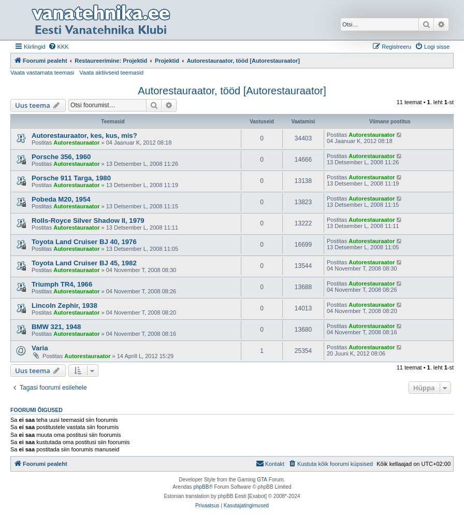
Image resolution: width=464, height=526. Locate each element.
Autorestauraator (76, 142)
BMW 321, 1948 (56, 327)
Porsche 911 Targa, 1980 (71, 178)
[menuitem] (58, 46)
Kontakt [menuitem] (270, 463)
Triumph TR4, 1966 (62, 284)
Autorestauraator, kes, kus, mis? (84, 135)
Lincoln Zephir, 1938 (64, 305)
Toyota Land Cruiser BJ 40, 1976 (84, 242)
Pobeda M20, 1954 (61, 199)
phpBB (201, 487)
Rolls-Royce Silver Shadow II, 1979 (88, 220)
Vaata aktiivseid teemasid (111, 72)
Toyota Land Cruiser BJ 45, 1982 (84, 263)
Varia (40, 348)
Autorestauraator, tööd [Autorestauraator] (232, 90)
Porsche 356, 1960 (61, 157)
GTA (262, 479)
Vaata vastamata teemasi (42, 72)
